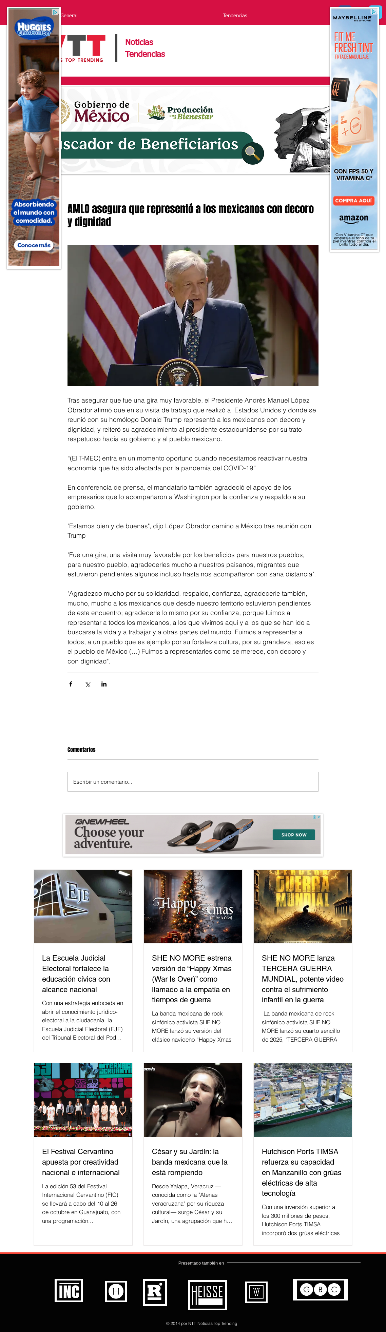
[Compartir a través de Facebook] (70, 684)
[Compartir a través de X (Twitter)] (87, 684)
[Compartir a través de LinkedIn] (104, 684)
